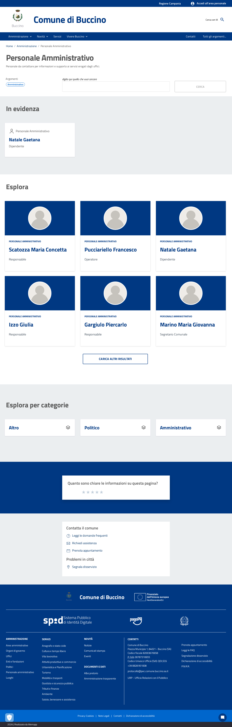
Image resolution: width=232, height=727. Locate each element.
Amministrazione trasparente (100, 678)
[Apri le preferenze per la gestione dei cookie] (9, 717)
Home (9, 46)
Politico (91, 427)
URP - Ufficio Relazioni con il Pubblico (148, 678)
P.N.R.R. (185, 666)
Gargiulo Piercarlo (105, 324)
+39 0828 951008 (137, 666)
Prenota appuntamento (194, 645)
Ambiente (47, 694)
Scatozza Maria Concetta (38, 249)
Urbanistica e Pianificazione (57, 667)
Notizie (88, 645)
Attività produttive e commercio (59, 662)
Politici (9, 667)
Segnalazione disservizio (194, 656)
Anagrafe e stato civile (54, 646)
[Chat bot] (222, 717)
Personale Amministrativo (56, 46)
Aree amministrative (17, 645)
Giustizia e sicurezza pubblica (57, 683)
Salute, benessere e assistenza (58, 699)
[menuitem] (191, 36)
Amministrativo (175, 427)
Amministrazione (27, 46)
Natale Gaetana (24, 139)
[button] (208, 4)
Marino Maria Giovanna (187, 324)
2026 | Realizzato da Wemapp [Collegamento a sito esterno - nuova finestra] (22, 724)
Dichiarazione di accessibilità (196, 661)
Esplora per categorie (37, 405)
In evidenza (22, 109)
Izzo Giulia (21, 324)
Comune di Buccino (70, 19)
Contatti (133, 639)
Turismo (46, 672)
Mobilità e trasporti (52, 678)
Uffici (9, 656)
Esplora (17, 187)
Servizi (46, 639)
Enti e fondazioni (15, 661)
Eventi (87, 656)
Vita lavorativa (49, 656)
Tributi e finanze (50, 689)
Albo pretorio (91, 673)
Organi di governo (15, 651)
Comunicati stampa (94, 651)
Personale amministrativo (20, 672)
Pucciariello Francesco (110, 249)
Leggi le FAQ (188, 650)
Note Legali (103, 716)
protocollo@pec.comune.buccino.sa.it (148, 671)
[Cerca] (222, 19)
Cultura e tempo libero (54, 651)
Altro (14, 427)
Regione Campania (170, 3)
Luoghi (9, 678)
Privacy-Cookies (86, 716)
